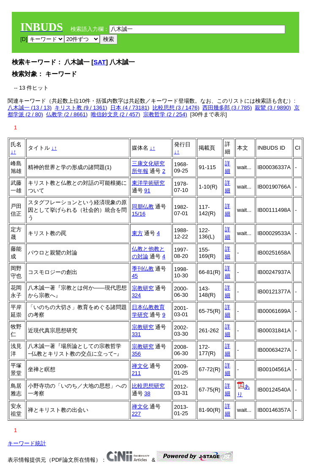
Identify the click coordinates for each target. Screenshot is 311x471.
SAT (99, 62)
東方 (137, 233)
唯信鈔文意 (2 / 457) (115, 114)
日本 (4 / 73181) (130, 107)
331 (136, 334)
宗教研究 (143, 288)
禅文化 (140, 366)
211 (136, 373)
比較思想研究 (148, 386)
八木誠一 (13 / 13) (30, 107)
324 (136, 295)
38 (147, 393)
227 (136, 414)
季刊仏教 (143, 269)
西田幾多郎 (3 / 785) (227, 107)
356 (136, 354)
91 (147, 190)
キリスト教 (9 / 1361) (81, 107)
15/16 (139, 214)
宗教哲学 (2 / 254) (165, 114)
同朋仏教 (143, 206)
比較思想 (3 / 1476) (176, 107)
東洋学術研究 (148, 183)
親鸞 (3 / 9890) (273, 107)
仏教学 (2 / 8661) (66, 114)
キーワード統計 (27, 443)
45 (135, 276)
